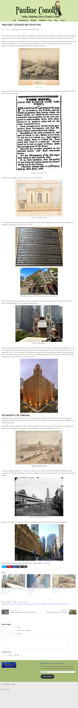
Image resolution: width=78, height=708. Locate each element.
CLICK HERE (46, 563)
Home (3, 29)
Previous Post (14, 610)
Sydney (50, 604)
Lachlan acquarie (28, 604)
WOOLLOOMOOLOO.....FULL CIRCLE (57, 612)
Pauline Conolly (39, 9)
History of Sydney (17, 604)
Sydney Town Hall (57, 604)
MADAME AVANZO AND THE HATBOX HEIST (23, 612)
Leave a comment (24, 602)
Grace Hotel (8, 604)
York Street (66, 604)
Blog (8, 29)
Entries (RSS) (6, 692)
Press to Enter (47, 679)
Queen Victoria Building (40, 604)
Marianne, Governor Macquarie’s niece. (62, 588)
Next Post (64, 610)
